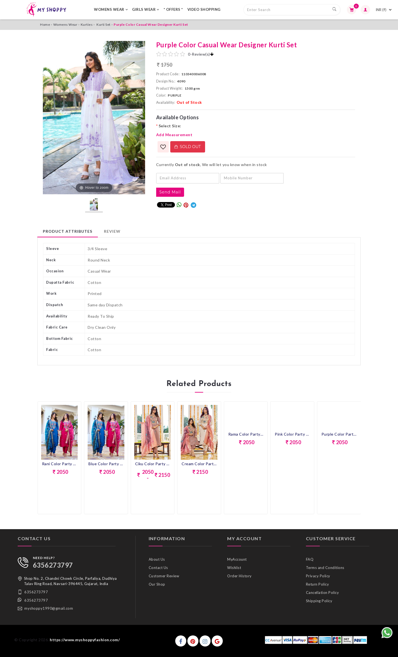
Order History (239, 576)
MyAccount (237, 559)
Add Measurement (174, 134)
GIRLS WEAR (145, 9)
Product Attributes (67, 231)
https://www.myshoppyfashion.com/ (85, 639)
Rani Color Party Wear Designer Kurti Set (59, 463)
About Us (157, 559)
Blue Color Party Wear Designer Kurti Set (106, 463)
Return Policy (317, 584)
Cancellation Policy (322, 592)
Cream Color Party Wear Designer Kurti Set (199, 463)
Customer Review (164, 576)
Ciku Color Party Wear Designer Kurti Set (152, 463)
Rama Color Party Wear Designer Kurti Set (245, 434)
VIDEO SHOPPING (204, 9)
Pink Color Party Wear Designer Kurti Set (292, 434)
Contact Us (158, 567)
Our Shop (157, 584)
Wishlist (234, 567)
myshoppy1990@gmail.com (48, 608)
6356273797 (53, 565)
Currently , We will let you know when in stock (211, 164)
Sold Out (187, 146)
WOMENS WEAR (111, 9)
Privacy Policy (318, 576)
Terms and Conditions (325, 567)
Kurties (87, 24)
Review (112, 231)
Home (45, 24)
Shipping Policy (319, 601)
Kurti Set (103, 24)
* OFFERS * (173, 9)
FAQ (310, 559)
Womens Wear (65, 24)
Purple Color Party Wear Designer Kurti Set (339, 434)
